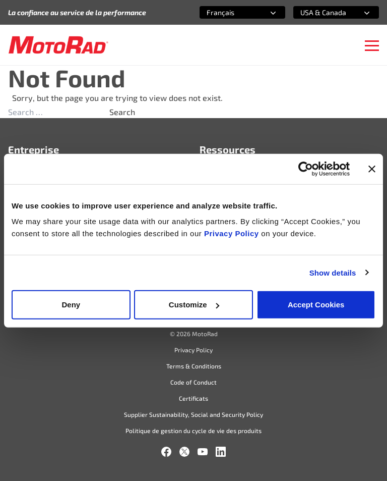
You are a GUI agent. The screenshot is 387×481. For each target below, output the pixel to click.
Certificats (193, 398)
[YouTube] (203, 452)
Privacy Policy (232, 233)
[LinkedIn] (221, 452)
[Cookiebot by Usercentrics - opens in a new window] (306, 168)
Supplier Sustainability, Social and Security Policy (193, 414)
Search (122, 112)
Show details (332, 272)
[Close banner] (371, 168)
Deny (70, 304)
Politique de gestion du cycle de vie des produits (193, 430)
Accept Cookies (316, 304)
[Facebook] (166, 452)
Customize (194, 304)
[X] (184, 452)
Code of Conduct (193, 382)
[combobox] (230, 12)
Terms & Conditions (193, 365)
